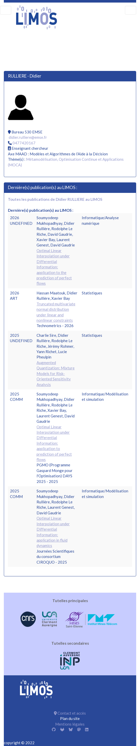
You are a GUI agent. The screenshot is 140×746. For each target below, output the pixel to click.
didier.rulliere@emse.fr (28, 137)
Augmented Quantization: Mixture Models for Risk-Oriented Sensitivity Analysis (56, 373)
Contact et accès (70, 713)
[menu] (5, 10)
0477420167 (24, 143)
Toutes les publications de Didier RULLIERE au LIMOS (55, 199)
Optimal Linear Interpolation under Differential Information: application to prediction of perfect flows (54, 443)
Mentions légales (70, 724)
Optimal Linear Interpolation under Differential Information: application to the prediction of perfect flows (54, 267)
